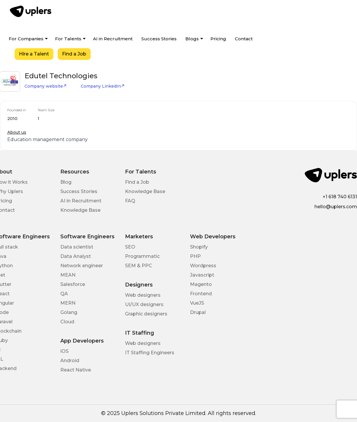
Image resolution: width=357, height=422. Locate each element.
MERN (67, 303)
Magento (201, 284)
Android (69, 360)
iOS (64, 351)
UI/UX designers (144, 304)
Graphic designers (146, 314)
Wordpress (203, 265)
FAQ (130, 201)
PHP (195, 256)
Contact (244, 38)
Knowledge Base (80, 210)
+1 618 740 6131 (340, 196)
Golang (68, 312)
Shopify (199, 247)
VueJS (197, 303)
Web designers (143, 295)
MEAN (67, 275)
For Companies (26, 38)
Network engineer (81, 265)
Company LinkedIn (103, 86)
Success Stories (159, 38)
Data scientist (76, 247)
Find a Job (74, 54)
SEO (130, 247)
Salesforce (72, 284)
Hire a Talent (34, 54)
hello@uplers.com (335, 206)
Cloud (67, 321)
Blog (65, 182)
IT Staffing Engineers (149, 352)
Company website (45, 86)
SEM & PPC (138, 265)
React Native (75, 370)
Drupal (198, 312)
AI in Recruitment (113, 38)
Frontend (201, 293)
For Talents (68, 38)
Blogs (192, 38)
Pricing (218, 38)
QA (64, 293)
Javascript (202, 275)
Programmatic (142, 256)
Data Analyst (75, 256)
